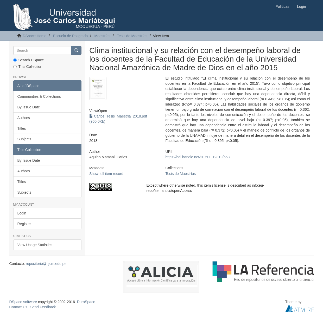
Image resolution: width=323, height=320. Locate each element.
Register (24, 224)
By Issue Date (28, 107)
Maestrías (102, 36)
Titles (21, 128)
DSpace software (23, 302)
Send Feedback (43, 307)
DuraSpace (86, 302)
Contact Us (18, 307)
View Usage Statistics (34, 245)
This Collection (27, 66)
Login (21, 213)
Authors (23, 118)
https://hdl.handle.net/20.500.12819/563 (197, 157)
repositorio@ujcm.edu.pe (46, 264)
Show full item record (106, 174)
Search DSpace (28, 60)
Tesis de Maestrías (132, 36)
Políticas (282, 6)
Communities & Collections (39, 96)
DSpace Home (34, 36)
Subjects (24, 139)
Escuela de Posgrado (70, 36)
